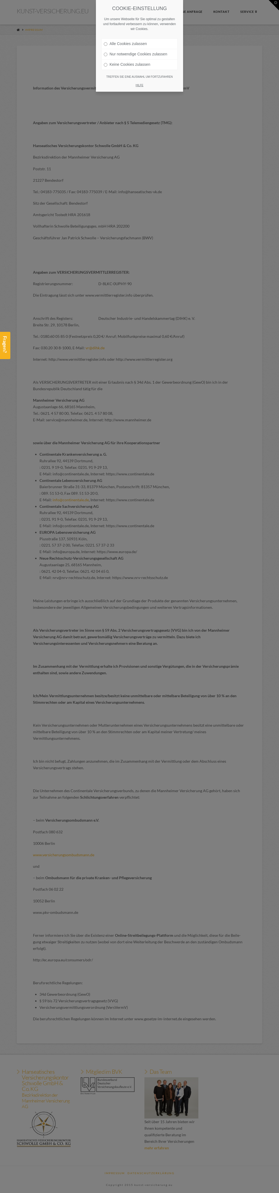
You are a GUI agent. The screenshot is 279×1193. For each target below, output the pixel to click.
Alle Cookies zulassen (125, 43)
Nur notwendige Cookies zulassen (135, 54)
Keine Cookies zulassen (127, 64)
